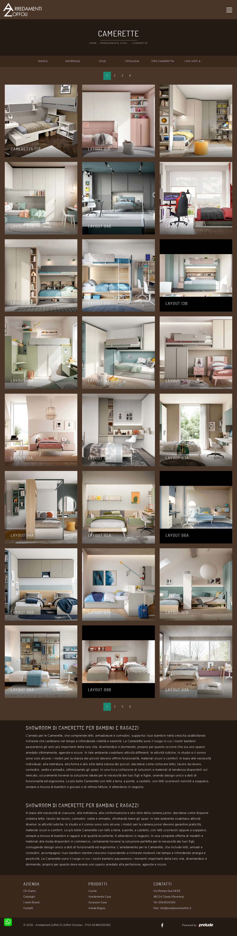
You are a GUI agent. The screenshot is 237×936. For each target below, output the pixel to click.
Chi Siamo (29, 891)
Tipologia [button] (132, 61)
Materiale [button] (72, 61)
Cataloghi (29, 897)
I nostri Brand (31, 902)
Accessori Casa (97, 902)
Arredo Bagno (96, 908)
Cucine (92, 891)
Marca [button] (43, 61)
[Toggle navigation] (229, 9)
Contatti (28, 908)
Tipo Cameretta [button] (162, 61)
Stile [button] (102, 61)
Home (93, 43)
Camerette (140, 43)
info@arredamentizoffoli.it (175, 908)
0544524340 (166, 902)
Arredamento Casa (113, 43)
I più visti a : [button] (193, 61)
